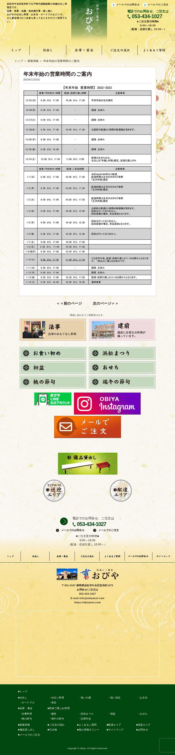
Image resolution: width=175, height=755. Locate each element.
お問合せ (143, 729)
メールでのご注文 (158, 4)
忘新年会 (86, 718)
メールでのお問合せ (128, 4)
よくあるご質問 (155, 50)
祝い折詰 (115, 697)
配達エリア (114, 724)
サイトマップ (163, 556)
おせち (144, 713)
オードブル (28, 702)
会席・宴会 (84, 50)
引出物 (53, 729)
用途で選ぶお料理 (59, 708)
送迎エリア (144, 724)
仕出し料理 (57, 697)
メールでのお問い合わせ (138, 556)
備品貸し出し (27, 729)
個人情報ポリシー (89, 729)
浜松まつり (87, 713)
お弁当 (144, 697)
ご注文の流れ (119, 50)
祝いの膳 (86, 697)
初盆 (112, 713)
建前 (53, 713)
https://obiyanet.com (87, 602)
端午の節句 (57, 718)
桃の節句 (27, 718)
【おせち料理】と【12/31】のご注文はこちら (122, 303)
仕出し (48, 50)
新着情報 (25, 724)
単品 (53, 702)
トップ (16, 50)
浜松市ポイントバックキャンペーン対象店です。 (53, 303)
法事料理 (27, 713)
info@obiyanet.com (92, 598)
